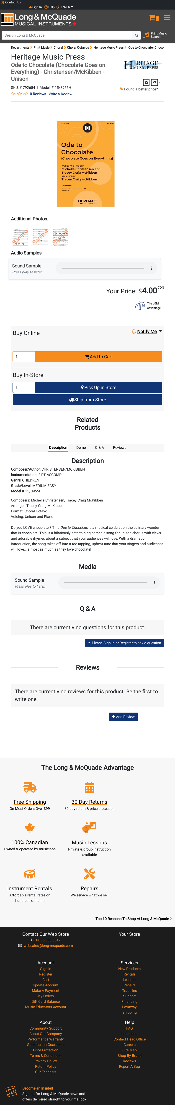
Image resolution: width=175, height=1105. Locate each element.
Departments (20, 43)
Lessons (129, 929)
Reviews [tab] (119, 443)
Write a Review (60, 89)
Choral (58, 43)
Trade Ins (129, 940)
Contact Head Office (129, 988)
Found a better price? (138, 84)
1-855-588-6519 (46, 889)
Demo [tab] (81, 443)
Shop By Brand (130, 1005)
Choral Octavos (78, 43)
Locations (129, 983)
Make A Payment (45, 940)
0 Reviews (38, 89)
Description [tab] (58, 443)
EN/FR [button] (165, 2)
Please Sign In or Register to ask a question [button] (124, 638)
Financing (129, 951)
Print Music (41, 43)
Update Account (45, 934)
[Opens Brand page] (142, 60)
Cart (45, 929)
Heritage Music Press (109, 43)
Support (129, 945)
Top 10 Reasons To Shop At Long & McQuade (133, 868)
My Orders (45, 945)
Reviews (129, 1010)
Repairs (130, 934)
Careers (130, 994)
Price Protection (45, 999)
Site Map (129, 999)
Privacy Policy (45, 1010)
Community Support (45, 977)
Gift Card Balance (45, 951)
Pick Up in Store (98, 382)
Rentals (130, 923)
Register (45, 923)
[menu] (167, 11)
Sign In (45, 918)
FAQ (129, 977)
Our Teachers (45, 1021)
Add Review (123, 712)
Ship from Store (87, 395)
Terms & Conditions (45, 1005)
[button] (153, 11)
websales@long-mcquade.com (45, 895)
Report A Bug (129, 1016)
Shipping (129, 962)
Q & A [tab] (99, 443)
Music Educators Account (45, 956)
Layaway (129, 956)
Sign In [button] (137, 2)
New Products (129, 918)
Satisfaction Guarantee (45, 994)
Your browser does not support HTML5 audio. (106, 263)
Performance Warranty (46, 988)
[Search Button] (136, 30)
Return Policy (45, 1016)
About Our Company (45, 983)
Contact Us (11, 2)
